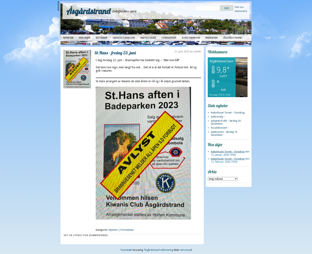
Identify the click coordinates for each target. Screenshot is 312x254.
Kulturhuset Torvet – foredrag (228, 112)
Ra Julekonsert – (220, 127)
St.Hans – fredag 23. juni (115, 52)
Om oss (239, 7)
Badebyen (212, 37)
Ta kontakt (126, 249)
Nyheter (68, 37)
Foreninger (169, 37)
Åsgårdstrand (88, 11)
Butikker (101, 37)
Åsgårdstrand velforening (158, 249)
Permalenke (127, 230)
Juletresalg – (218, 116)
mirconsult (186, 249)
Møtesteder (148, 37)
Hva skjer (84, 37)
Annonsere (241, 11)
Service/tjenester (124, 37)
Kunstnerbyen (191, 37)
